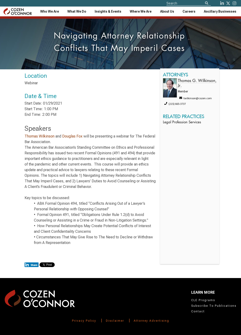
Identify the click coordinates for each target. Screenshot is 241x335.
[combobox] (108, 11)
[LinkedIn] (222, 3)
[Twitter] (228, 3)
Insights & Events (108, 11)
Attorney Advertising (151, 320)
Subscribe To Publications (213, 305)
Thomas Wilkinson (39, 136)
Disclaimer (115, 320)
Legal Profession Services (182, 122)
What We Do (76, 11)
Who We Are (49, 11)
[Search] (206, 3)
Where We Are (140, 11)
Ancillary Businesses (220, 11)
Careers (189, 11)
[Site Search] (188, 3)
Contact (198, 311)
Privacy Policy (84, 320)
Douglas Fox (72, 136)
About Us (167, 11)
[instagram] (234, 3)
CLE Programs (203, 300)
